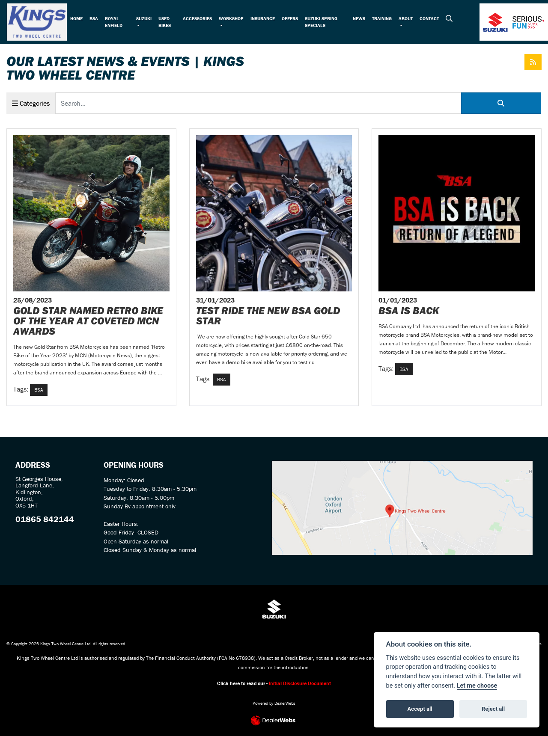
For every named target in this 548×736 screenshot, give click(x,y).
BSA (93, 18)
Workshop (231, 18)
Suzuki (144, 18)
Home (76, 18)
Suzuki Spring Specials (321, 21)
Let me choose (477, 685)
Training (382, 18)
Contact (429, 18)
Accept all (420, 709)
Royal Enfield (113, 21)
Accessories (197, 18)
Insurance (262, 18)
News (359, 18)
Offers (290, 18)
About (406, 18)
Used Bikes (164, 21)
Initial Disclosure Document (300, 683)
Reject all (493, 709)
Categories (31, 103)
